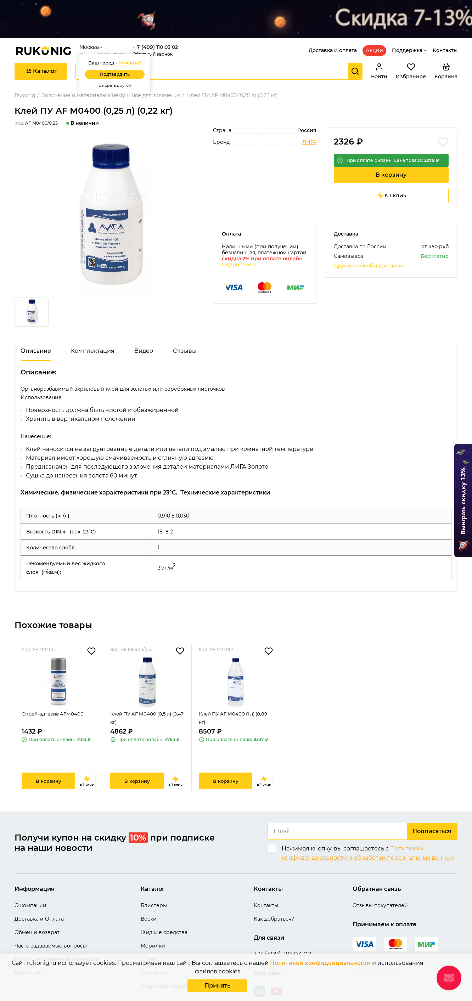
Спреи (149, 938)
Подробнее (239, 251)
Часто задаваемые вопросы (51, 924)
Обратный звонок (155, 32)
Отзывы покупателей (380, 884)
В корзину (391, 159)
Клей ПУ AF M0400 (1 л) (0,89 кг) (229, 701)
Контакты (445, 29)
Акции (374, 29)
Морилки (153, 924)
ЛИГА (309, 121)
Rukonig (25, 74)
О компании (30, 884)
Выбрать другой (117, 64)
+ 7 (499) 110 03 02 (158, 26)
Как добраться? (274, 897)
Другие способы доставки (370, 252)
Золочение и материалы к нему (83, 74)
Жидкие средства (164, 911)
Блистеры (154, 884)
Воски (149, 897)
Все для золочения (156, 74)
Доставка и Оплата (39, 897)
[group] (109, 195)
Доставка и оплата (333, 29)
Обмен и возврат (37, 911)
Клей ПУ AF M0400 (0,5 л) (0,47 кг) (143, 701)
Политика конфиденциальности (57, 938)
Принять (217, 986)
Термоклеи (155, 951)
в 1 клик (391, 181)
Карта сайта (30, 951)
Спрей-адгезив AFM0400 (54, 697)
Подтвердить (118, 53)
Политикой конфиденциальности (320, 964)
